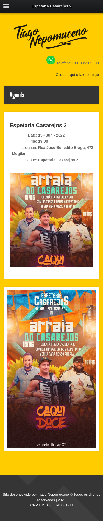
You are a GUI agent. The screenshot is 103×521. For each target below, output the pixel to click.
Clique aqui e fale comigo (77, 74)
